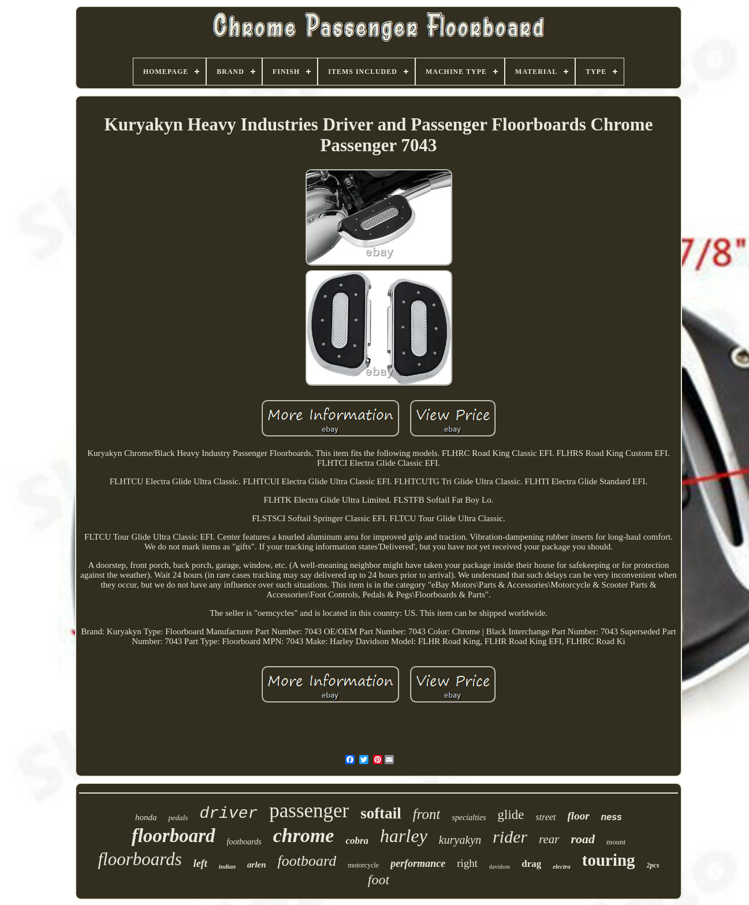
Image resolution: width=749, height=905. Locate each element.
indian (227, 866)
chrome (303, 835)
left (200, 863)
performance (417, 863)
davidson (499, 866)
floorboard (173, 835)
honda (146, 817)
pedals (178, 817)
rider (510, 836)
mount (615, 841)
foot (378, 879)
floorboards (139, 859)
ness (611, 817)
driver (228, 813)
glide (511, 814)
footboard (307, 860)
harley (403, 835)
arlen (256, 864)
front (427, 814)
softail (380, 813)
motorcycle (363, 865)
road (583, 839)
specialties (469, 817)
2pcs (653, 865)
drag (531, 863)
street (546, 817)
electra (562, 866)
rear (549, 839)
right (467, 863)
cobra (356, 840)
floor (579, 816)
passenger (309, 810)
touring (608, 860)
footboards (244, 841)
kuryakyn (460, 839)
